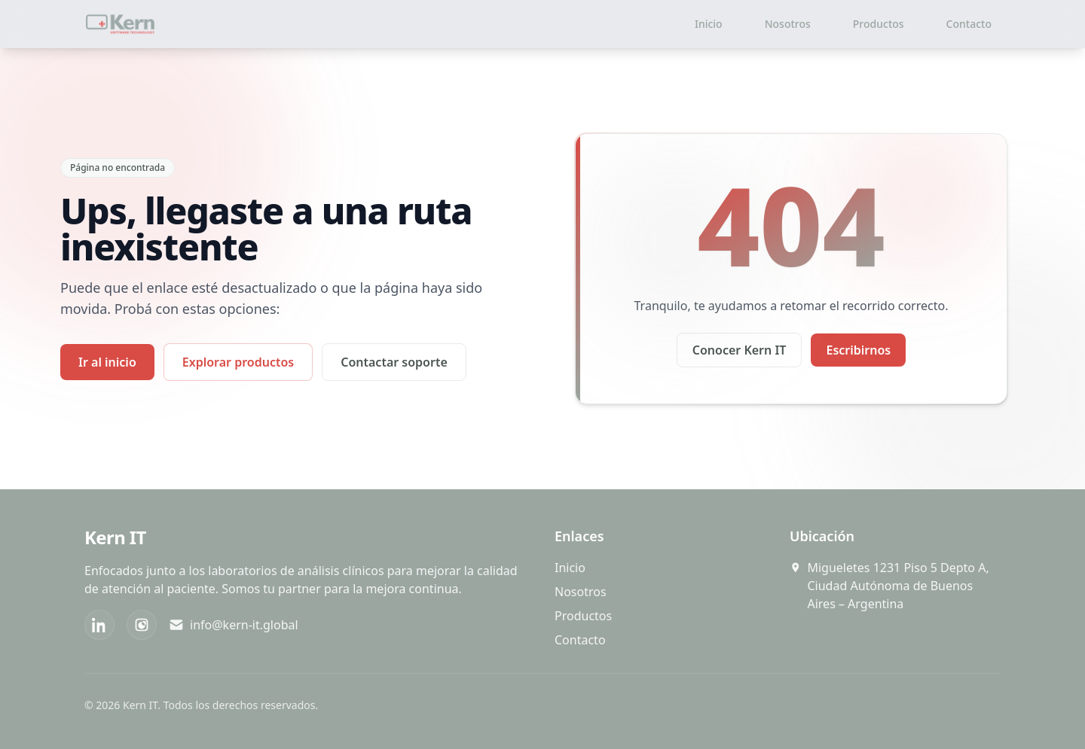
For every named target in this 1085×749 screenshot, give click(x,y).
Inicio (709, 24)
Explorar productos (238, 362)
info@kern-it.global (233, 625)
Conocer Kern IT (739, 350)
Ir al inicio (107, 362)
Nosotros (788, 24)
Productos (878, 24)
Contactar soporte (394, 362)
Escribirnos (858, 350)
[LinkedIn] (99, 625)
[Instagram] (142, 625)
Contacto (969, 24)
